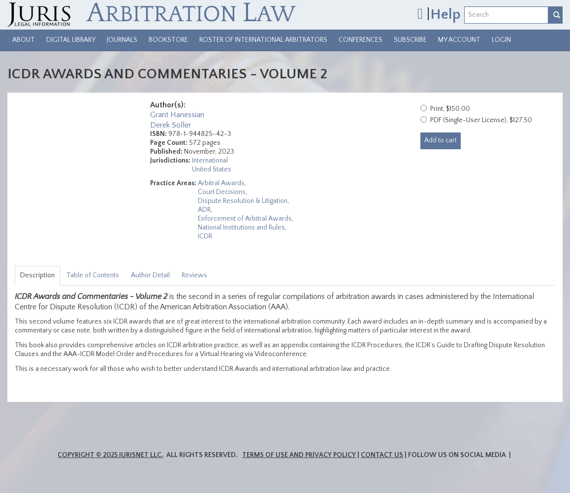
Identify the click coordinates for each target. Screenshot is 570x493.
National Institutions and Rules (241, 227)
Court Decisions (222, 192)
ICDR (205, 236)
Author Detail (150, 275)
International (210, 160)
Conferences (360, 40)
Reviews (194, 275)
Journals (122, 40)
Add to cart (440, 140)
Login (501, 40)
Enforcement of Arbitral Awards (245, 219)
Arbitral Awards (221, 183)
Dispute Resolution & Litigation (242, 201)
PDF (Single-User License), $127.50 (481, 120)
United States (211, 169)
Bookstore (168, 40)
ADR (204, 210)
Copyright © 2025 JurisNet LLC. (110, 455)
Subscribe (410, 40)
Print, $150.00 (450, 109)
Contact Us (382, 455)
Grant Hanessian (177, 114)
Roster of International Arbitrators (263, 40)
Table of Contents (92, 275)
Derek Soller (170, 125)
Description (37, 275)
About (23, 40)
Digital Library (70, 40)
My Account (459, 40)
